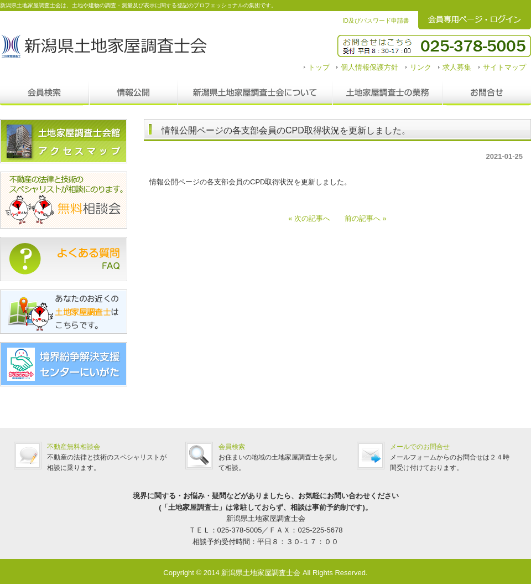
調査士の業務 (387, 93)
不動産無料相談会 (73, 447)
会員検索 (44, 93)
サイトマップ (504, 67)
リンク (420, 67)
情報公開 (133, 93)
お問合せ (486, 93)
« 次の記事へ (312, 218)
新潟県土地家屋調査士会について (255, 93)
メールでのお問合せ (420, 447)
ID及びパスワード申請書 (375, 20)
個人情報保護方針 (369, 67)
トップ (319, 67)
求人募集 (456, 67)
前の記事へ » (362, 218)
